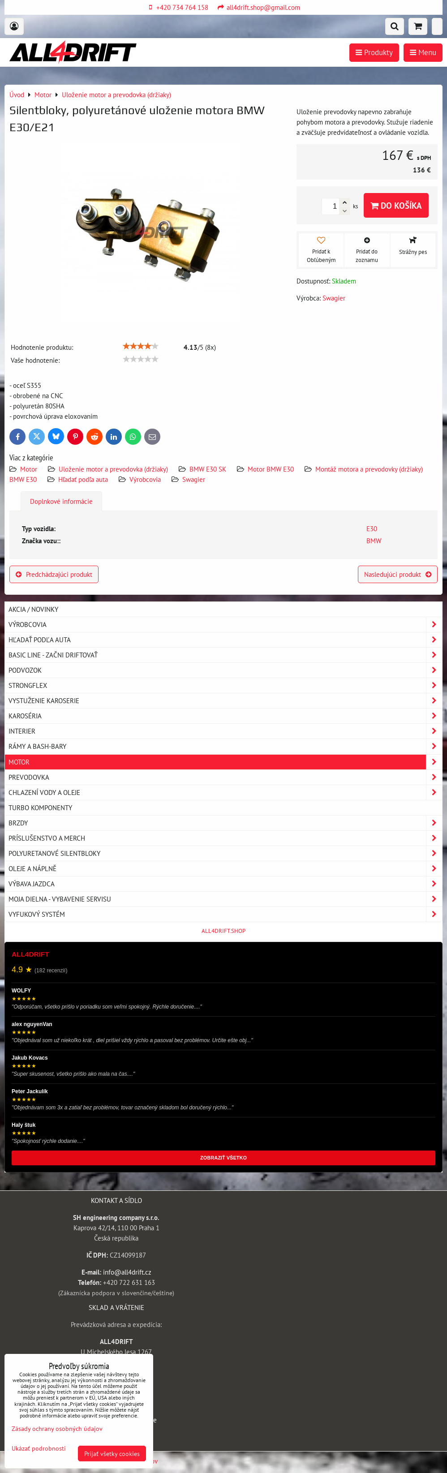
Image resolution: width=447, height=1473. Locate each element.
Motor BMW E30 (271, 468)
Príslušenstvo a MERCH (225, 838)
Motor (29, 468)
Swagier (193, 479)
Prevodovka (225, 777)
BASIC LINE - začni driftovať (225, 655)
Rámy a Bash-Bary (225, 746)
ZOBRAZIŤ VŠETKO (223, 1157)
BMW (373, 540)
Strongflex (225, 685)
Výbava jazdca (225, 883)
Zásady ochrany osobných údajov (57, 1428)
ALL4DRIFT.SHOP (223, 931)
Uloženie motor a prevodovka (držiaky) (113, 468)
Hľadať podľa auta (83, 479)
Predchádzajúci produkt (54, 574)
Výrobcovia (145, 479)
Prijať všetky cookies (112, 1453)
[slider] (141, 346)
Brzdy (225, 823)
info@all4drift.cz (127, 1271)
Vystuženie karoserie (225, 700)
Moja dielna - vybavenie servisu (225, 899)
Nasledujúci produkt (397, 574)
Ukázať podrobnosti (39, 1448)
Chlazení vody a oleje (225, 792)
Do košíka (396, 205)
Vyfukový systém (225, 914)
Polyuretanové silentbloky (225, 853)
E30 (371, 528)
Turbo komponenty (40, 807)
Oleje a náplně (225, 868)
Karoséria (225, 716)
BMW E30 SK (207, 468)
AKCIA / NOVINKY (33, 609)
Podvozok (225, 670)
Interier (225, 731)
